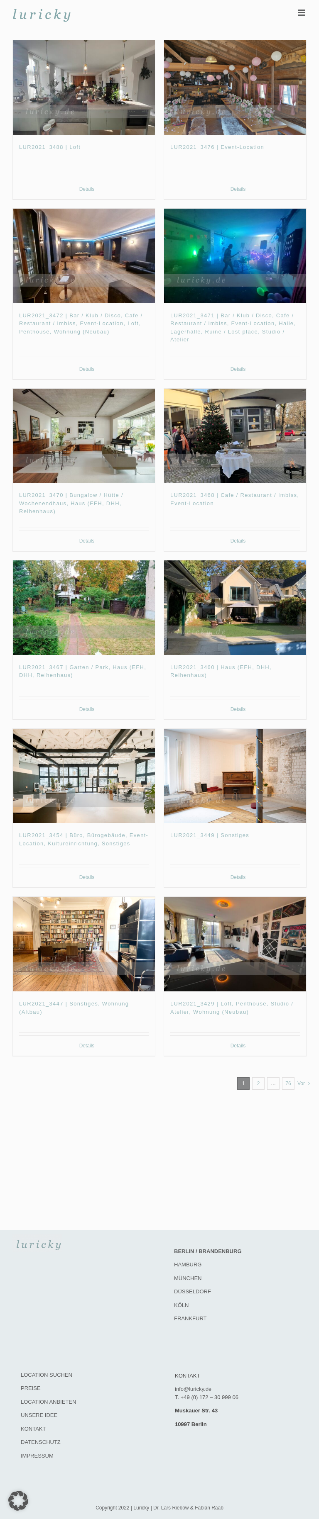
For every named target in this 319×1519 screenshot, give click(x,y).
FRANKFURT (190, 1318)
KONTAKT (33, 1429)
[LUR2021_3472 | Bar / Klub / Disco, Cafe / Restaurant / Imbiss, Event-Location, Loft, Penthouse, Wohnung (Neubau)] (84, 256)
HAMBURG (187, 1264)
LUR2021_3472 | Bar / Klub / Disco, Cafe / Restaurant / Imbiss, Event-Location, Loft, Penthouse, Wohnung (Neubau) (80, 323)
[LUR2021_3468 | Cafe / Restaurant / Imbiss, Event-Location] (235, 436)
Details (87, 189)
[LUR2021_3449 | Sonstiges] (235, 776)
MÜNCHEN (187, 1278)
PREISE (31, 1388)
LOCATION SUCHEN (46, 1375)
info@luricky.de (193, 1389)
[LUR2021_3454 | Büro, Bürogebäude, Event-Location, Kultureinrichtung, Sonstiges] (84, 776)
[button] (18, 1500)
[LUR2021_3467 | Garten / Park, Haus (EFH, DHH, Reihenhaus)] (84, 607)
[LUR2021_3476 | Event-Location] (235, 87)
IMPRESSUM (37, 1456)
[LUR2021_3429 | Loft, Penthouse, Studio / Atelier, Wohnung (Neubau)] (235, 944)
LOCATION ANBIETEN (48, 1402)
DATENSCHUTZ (41, 1442)
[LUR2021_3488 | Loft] (84, 87)
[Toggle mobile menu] (302, 12)
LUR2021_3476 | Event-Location (217, 147)
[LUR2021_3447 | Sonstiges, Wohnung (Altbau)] (84, 944)
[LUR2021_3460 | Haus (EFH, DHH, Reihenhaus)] (235, 607)
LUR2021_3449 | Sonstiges (209, 835)
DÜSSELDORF (192, 1291)
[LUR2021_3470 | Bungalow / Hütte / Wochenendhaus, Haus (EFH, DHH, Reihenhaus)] (84, 436)
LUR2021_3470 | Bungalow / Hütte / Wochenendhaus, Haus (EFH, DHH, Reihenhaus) (71, 503)
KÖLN (181, 1305)
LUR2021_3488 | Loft (50, 147)
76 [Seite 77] (288, 1083)
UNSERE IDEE (39, 1415)
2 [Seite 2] (258, 1083)
